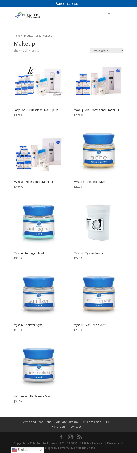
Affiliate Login (92, 422)
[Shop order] (106, 50)
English (20, 450)
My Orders (58, 426)
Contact (75, 426)
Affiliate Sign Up (67, 422)
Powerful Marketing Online (76, 448)
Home (17, 35)
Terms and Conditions (36, 422)
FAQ (108, 422)
